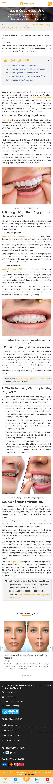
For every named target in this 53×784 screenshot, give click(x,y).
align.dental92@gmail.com (16, 701)
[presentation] (2, 648)
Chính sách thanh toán (11, 735)
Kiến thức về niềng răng (22, 25)
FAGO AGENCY (30, 774)
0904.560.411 (11, 697)
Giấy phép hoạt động (10, 706)
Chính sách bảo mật (10, 725)
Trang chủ (7, 25)
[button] (22, 675)
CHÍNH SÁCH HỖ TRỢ (12, 719)
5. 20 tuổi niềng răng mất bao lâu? (19, 80)
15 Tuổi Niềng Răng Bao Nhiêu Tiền (32, 379)
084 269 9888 (11, 692)
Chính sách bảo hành (10, 730)
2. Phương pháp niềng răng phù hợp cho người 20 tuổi (27, 69)
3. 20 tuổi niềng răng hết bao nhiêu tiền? (22, 73)
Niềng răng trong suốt (11, 269)
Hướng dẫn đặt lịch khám (12, 740)
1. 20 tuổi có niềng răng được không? (21, 65)
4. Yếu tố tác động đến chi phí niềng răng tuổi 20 (25, 76)
